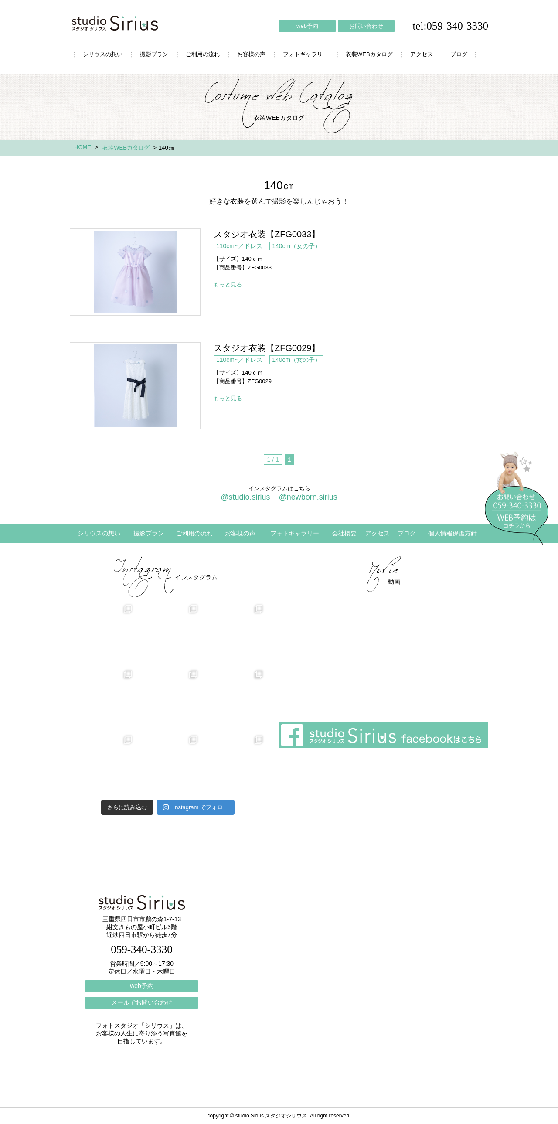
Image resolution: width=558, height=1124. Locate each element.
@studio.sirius (245, 497)
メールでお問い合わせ (141, 1002)
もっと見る (228, 284)
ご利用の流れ (203, 54)
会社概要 (344, 533)
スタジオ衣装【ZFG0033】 (135, 272)
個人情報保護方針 (452, 533)
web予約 (307, 26)
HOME (82, 147)
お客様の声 (251, 54)
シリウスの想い (102, 54)
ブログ (458, 54)
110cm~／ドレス (239, 245)
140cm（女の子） (296, 245)
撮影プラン (154, 54)
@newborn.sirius (308, 497)
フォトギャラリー (305, 54)
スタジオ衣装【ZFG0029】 (135, 385)
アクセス (421, 54)
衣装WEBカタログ (369, 54)
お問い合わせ (366, 26)
